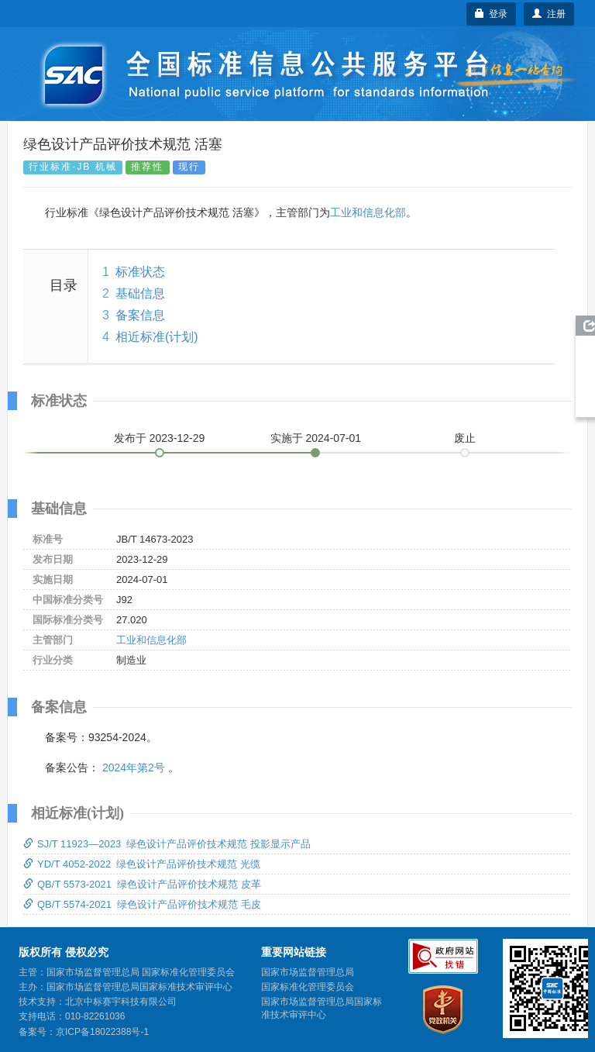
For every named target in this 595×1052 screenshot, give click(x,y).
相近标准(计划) (156, 336)
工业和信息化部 (368, 212)
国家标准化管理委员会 (307, 986)
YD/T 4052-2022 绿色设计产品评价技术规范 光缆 (141, 864)
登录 (491, 14)
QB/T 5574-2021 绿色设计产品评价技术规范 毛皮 (142, 904)
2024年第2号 (133, 767)
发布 (159, 438)
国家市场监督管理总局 (307, 972)
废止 (465, 438)
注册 (549, 14)
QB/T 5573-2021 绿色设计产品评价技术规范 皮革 (142, 884)
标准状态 (140, 271)
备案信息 (140, 315)
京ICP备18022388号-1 (102, 1031)
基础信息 (140, 293)
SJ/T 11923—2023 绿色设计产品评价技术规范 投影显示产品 (167, 844)
